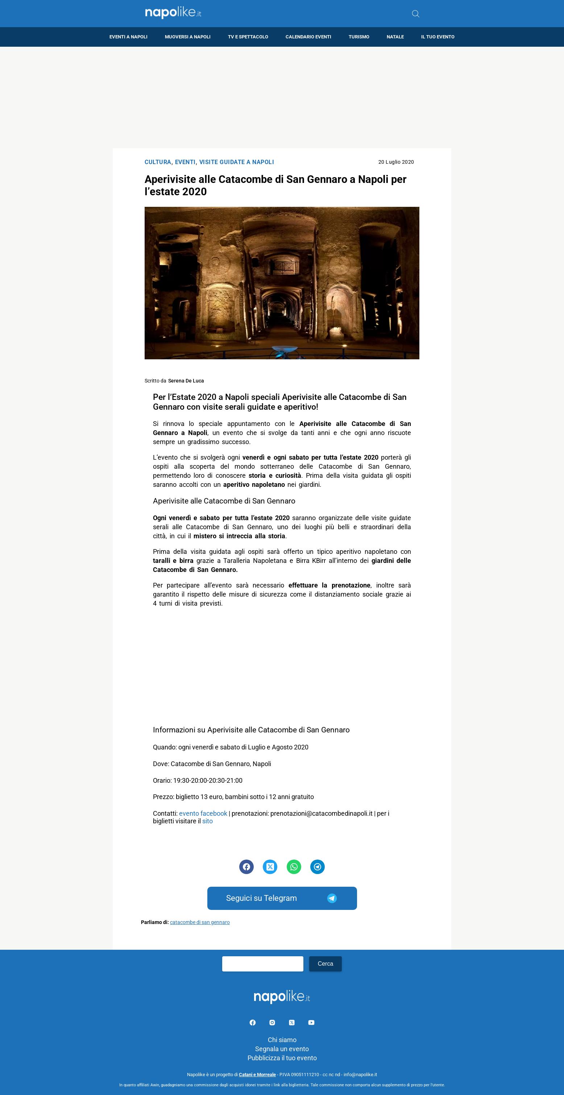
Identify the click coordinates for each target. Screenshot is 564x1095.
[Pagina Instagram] (273, 1024)
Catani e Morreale (257, 1074)
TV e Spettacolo (248, 36)
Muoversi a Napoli (188, 36)
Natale (395, 36)
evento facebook (203, 813)
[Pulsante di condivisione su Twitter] (270, 867)
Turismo (359, 36)
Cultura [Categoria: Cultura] (158, 162)
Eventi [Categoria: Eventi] (185, 162)
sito (208, 821)
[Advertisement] (282, 97)
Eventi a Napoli (128, 36)
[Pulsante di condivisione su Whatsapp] (294, 867)
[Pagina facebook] (253, 1024)
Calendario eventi (308, 36)
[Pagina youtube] (311, 1024)
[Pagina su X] (292, 1024)
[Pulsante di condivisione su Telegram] (317, 867)
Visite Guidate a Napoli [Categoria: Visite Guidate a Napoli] (236, 162)
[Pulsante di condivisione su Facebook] (246, 867)
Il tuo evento (438, 36)
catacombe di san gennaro (200, 922)
